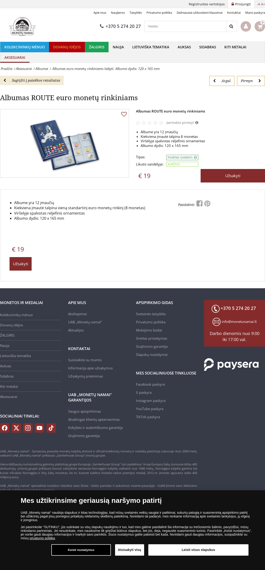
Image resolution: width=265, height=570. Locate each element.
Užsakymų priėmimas (85, 376)
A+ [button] (263, 4)
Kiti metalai (235, 47)
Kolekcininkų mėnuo (24, 47)
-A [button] (258, 4)
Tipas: (140, 157)
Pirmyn (251, 80)
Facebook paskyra (150, 384)
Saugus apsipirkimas (84, 411)
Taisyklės (135, 12)
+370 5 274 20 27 (120, 26)
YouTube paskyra (149, 408)
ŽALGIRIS (96, 47)
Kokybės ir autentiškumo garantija (95, 427)
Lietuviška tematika (150, 47)
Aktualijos (76, 330)
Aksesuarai (14, 57)
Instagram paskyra (151, 400)
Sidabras (207, 47)
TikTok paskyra (148, 416)
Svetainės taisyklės (151, 314)
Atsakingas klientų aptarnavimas (94, 419)
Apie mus (99, 12)
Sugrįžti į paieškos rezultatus (31, 80)
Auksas (184, 47)
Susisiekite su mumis (85, 360)
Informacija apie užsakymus (90, 368)
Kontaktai (234, 12)
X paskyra (144, 392)
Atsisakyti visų (129, 550)
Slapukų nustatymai (152, 354)
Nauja (118, 47)
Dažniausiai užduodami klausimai (199, 12)
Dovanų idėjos (67, 47)
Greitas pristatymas (151, 338)
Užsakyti (232, 175)
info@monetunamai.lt (239, 321)
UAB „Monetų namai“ (85, 322)
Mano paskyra (255, 12)
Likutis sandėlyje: (149, 164)
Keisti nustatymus (81, 550)
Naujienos (118, 12)
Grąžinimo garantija (84, 435)
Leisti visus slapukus (198, 550)
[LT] (23, 26)
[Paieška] (185, 26)
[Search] (231, 26)
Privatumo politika (159, 12)
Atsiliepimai (77, 314)
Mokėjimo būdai (149, 330)
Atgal (222, 80)
